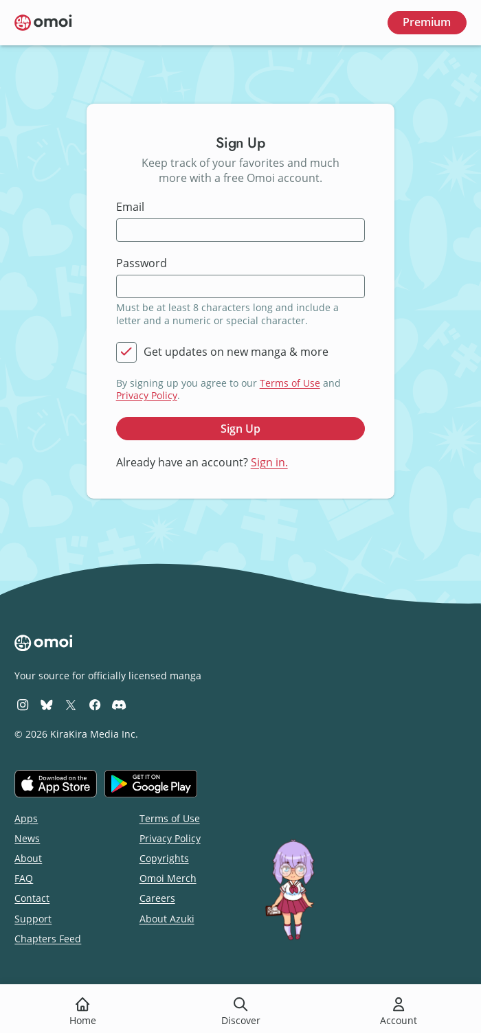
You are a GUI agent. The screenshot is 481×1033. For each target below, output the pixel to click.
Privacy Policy (146, 395)
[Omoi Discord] (119, 704)
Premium (427, 22)
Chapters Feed (47, 938)
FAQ (23, 878)
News (27, 838)
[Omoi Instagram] (22, 704)
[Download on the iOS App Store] (55, 783)
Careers (157, 898)
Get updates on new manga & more (236, 352)
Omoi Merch (168, 878)
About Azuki (166, 918)
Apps (26, 818)
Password (141, 263)
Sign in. (269, 462)
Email (130, 207)
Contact (31, 898)
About (28, 858)
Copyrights (164, 858)
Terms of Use (290, 382)
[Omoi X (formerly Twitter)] (71, 704)
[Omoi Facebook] (95, 704)
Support (33, 918)
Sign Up (240, 428)
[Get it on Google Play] (150, 783)
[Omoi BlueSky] (46, 704)
